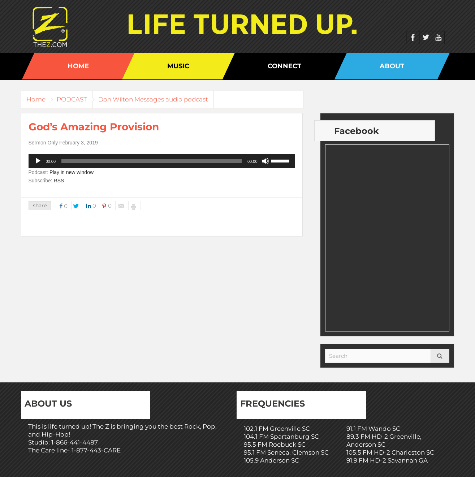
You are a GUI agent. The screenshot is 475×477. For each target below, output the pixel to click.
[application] (162, 161)
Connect (284, 66)
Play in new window (71, 172)
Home (78, 66)
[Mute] (265, 161)
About (392, 66)
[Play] (38, 161)
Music (178, 66)
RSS (59, 180)
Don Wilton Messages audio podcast (162, 99)
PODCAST (77, 99)
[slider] (151, 161)
